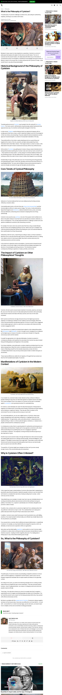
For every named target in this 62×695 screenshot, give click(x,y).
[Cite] (37, 48)
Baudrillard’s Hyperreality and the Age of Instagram (16, 692)
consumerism (8, 403)
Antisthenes (16, 210)
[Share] (27, 48)
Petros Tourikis (48, 97)
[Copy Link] (27, 641)
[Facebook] (20, 641)
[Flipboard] (29, 641)
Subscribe (32, 1)
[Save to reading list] (17, 48)
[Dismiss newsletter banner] (60, 2)
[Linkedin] (17, 641)
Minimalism (14, 331)
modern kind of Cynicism (22, 600)
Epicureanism (6, 331)
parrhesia (17, 217)
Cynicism (16, 124)
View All (40, 663)
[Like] (11, 638)
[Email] (31, 641)
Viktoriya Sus (7, 20)
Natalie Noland (48, 29)
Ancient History (54, 29)
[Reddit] (24, 641)
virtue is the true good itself (29, 206)
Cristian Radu (48, 46)
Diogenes (10, 131)
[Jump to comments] (7, 48)
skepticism (19, 529)
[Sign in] (57, 5)
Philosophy (7, 9)
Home (2, 9)
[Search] (51, 5)
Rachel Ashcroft (48, 80)
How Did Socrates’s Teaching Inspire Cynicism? (13, 613)
